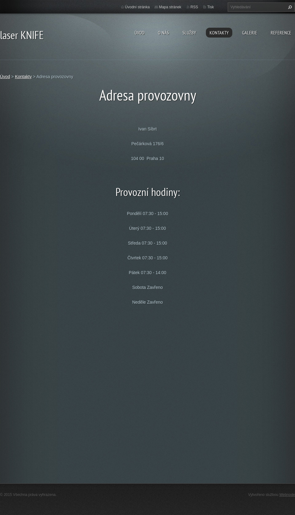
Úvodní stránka (137, 7)
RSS (194, 7)
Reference (281, 33)
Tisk (210, 7)
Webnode (287, 495)
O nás (163, 33)
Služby (189, 33)
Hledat (289, 7)
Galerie (249, 33)
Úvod (139, 33)
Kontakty (219, 33)
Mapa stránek (170, 7)
